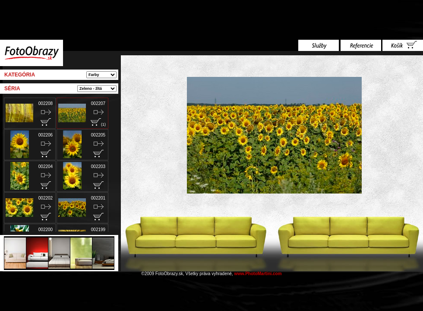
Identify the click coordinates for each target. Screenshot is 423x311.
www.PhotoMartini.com (257, 273)
